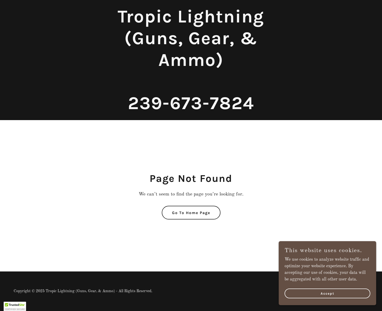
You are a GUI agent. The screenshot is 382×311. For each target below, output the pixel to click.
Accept (327, 293)
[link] (191, 108)
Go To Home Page (191, 212)
